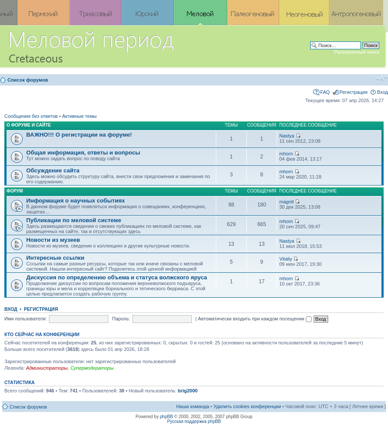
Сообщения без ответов (31, 116)
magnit (286, 201)
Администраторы (46, 368)
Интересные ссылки (55, 257)
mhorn (286, 153)
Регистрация (353, 92)
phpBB (166, 416)
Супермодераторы (92, 368)
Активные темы (79, 116)
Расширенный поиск (356, 52)
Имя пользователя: (25, 318)
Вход (382, 92)
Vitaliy (285, 258)
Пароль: (121, 318)
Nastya (286, 135)
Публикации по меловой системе (73, 220)
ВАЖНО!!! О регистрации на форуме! (79, 134)
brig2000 (187, 390)
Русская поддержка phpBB (194, 421)
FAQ (325, 92)
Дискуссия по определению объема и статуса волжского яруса (116, 277)
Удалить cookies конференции (247, 406)
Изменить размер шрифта (381, 78)
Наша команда (192, 406)
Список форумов (27, 79)
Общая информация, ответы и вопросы (83, 152)
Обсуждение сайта (53, 170)
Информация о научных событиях (75, 200)
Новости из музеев (53, 240)
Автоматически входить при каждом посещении (255, 318)
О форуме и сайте (29, 125)
